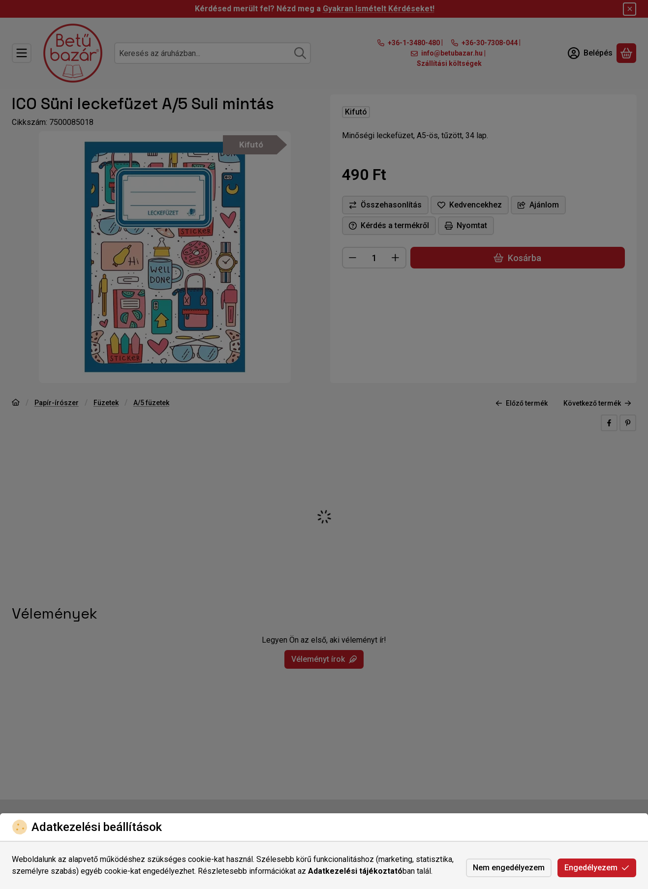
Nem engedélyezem (509, 867)
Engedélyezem (596, 867)
